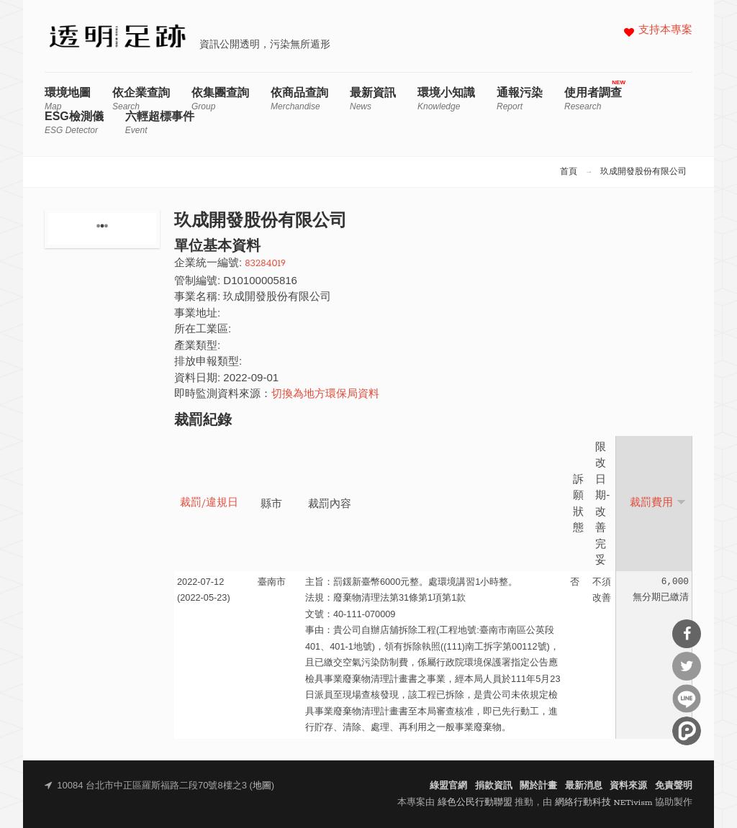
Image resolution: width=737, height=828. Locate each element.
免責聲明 (673, 786)
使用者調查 (593, 99)
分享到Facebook (686, 633)
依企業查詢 (141, 99)
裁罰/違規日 (209, 503)
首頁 (568, 172)
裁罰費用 (658, 502)
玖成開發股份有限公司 (643, 172)
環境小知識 (446, 99)
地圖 (262, 786)
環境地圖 (68, 99)
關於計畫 (538, 786)
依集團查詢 (220, 99)
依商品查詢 (299, 99)
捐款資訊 (493, 786)
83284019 (265, 264)
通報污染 (520, 99)
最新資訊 (373, 99)
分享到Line (686, 698)
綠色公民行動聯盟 (475, 802)
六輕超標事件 (159, 123)
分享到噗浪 (686, 730)
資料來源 (628, 786)
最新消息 (583, 786)
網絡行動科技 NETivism (604, 802)
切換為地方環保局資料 (325, 394)
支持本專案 (665, 30)
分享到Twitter (686, 666)
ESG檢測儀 (74, 123)
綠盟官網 (448, 786)
